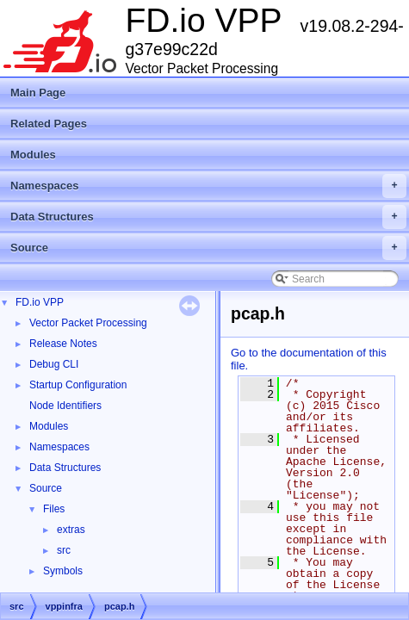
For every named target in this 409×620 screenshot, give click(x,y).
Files (54, 509)
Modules (33, 154)
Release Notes (63, 344)
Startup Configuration (78, 385)
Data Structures (208, 217)
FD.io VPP (39, 302)
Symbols (63, 571)
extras (71, 530)
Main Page (37, 92)
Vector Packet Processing (88, 323)
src (64, 550)
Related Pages (48, 123)
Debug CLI (53, 364)
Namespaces (208, 186)
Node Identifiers (65, 406)
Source (208, 248)
